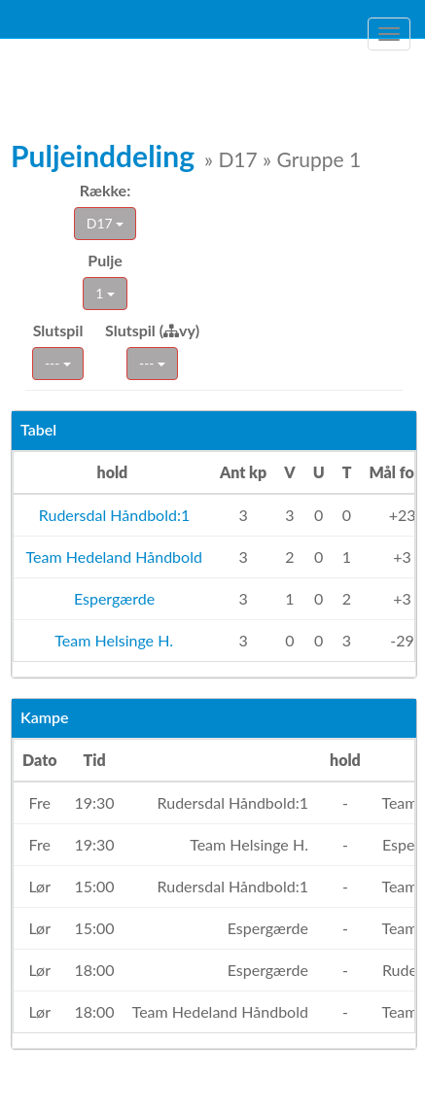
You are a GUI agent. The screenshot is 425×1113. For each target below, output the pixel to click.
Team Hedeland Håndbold (112, 556)
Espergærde (112, 598)
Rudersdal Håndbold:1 (112, 514)
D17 (105, 223)
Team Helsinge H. (112, 640)
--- (58, 363)
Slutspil (58, 330)
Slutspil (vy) (152, 330)
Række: (105, 190)
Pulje (105, 260)
